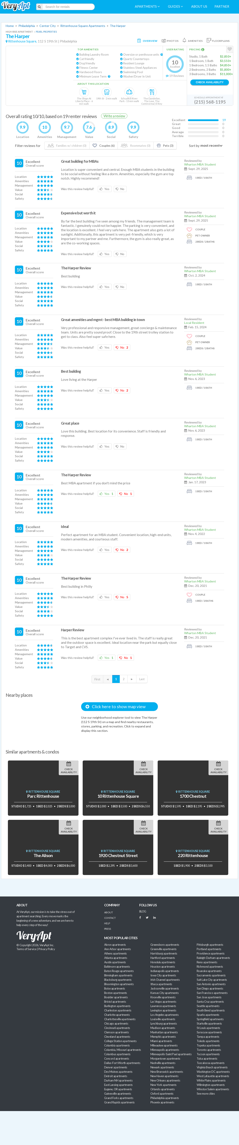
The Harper (118, 26)
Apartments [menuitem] (147, 6)
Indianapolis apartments (164, 971)
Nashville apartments (162, 1063)
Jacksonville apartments (164, 988)
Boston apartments (115, 993)
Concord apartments (116, 1058)
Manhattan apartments (164, 1032)
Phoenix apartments (162, 1102)
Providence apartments (211, 953)
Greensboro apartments (164, 944)
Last (141, 679)
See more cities (206, 1093)
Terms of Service (26, 949)
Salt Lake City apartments (212, 979)
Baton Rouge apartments (119, 971)
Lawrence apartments (163, 1006)
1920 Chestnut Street (118, 855)
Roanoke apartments (209, 971)
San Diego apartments (210, 988)
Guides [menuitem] (175, 6)
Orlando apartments (162, 1089)
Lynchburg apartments (163, 1023)
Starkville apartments (209, 1023)
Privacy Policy (46, 949)
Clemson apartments (116, 1032)
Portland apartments (209, 949)
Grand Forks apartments (118, 1098)
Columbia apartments (117, 1045)
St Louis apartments (208, 1028)
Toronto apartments (209, 1049)
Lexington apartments (163, 1010)
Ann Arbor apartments (117, 949)
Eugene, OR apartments (118, 1089)
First (97, 679)
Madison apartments (162, 1028)
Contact (110, 917)
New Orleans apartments (165, 1080)
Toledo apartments (208, 1041)
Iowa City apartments (163, 975)
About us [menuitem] (199, 6)
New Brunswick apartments (166, 1071)
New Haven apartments (164, 1076)
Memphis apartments (163, 1036)
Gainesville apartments (117, 1093)
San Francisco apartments (212, 993)
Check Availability (209, 82)
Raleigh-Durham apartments (213, 958)
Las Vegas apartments (163, 1001)
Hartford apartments (162, 958)
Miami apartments (161, 1041)
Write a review (114, 116)
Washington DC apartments (213, 1071)
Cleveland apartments (117, 1036)
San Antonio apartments (211, 984)
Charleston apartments (117, 1010)
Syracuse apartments (209, 1032)
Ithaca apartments (161, 984)
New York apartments (163, 1085)
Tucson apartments (208, 1054)
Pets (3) (165, 145)
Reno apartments (207, 962)
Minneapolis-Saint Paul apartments (170, 1054)
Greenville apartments (163, 949)
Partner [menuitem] (221, 6)
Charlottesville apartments (119, 1019)
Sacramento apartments (211, 975)
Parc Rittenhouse (43, 796)
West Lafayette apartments (213, 1076)
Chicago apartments (116, 1023)
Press (107, 928)
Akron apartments (115, 944)
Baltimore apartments (117, 966)
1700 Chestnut (193, 796)
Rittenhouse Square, (22, 41)
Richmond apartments (210, 966)
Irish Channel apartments (165, 979)
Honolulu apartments (162, 962)
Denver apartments (115, 1067)
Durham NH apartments (118, 1080)
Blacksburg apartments (118, 979)
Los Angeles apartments (164, 1014)
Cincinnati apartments (117, 1028)
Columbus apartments (117, 1054)
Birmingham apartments (118, 975)
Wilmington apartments (211, 1085)
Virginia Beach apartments (212, 1067)
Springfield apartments (210, 1019)
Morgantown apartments (165, 1058)
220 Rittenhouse (193, 855)
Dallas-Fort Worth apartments (122, 1063)
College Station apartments (120, 1041)
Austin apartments (115, 962)
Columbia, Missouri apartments (122, 1049)
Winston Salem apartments (213, 1089)
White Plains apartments (211, 1080)
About (108, 912)
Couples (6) (103, 145)
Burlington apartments (117, 1006)
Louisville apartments (162, 1019)
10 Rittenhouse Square (118, 796)
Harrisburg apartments (163, 953)
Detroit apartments (115, 1076)
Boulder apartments (116, 997)
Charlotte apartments (117, 1014)
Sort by (194, 146)
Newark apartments (162, 1067)
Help (107, 923)
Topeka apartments (208, 1045)
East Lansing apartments (118, 1085)
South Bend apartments (211, 1010)
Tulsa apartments (207, 1058)
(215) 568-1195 (210, 101)
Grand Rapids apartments (119, 1102)
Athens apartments (115, 953)
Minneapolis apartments (164, 1049)
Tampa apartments (208, 1036)
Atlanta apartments (115, 958)
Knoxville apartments (162, 997)
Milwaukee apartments (163, 1045)
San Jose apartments (209, 997)
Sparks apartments (208, 1014)
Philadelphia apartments (164, 1098)
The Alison (43, 855)
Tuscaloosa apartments (211, 1063)
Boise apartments (114, 988)
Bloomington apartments (119, 984)
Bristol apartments (115, 1001)
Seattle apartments (208, 1006)
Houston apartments (162, 966)
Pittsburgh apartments (210, 944)
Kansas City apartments (164, 993)
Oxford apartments (161, 1093)
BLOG (142, 911)
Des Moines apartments (118, 1071)
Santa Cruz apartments (210, 1001)
